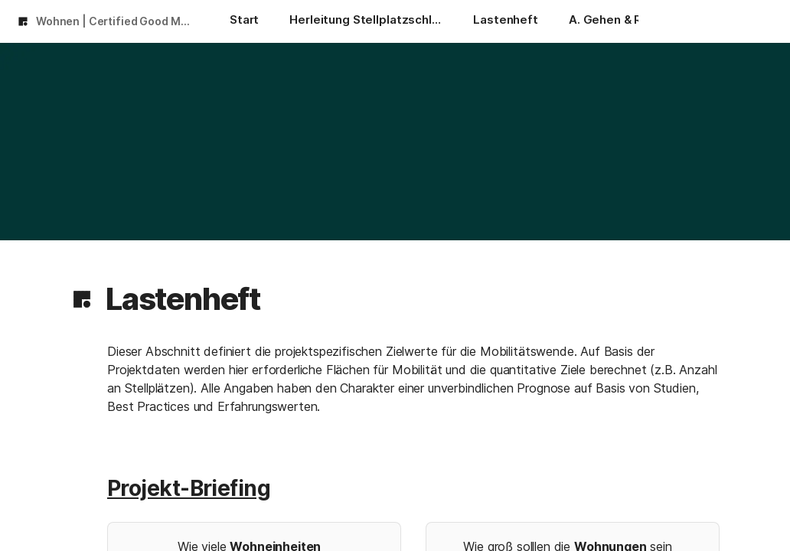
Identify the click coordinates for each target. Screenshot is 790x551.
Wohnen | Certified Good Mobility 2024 (117, 21)
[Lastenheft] (505, 21)
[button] (82, 299)
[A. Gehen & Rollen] (619, 21)
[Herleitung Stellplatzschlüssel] (366, 21)
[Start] (244, 21)
